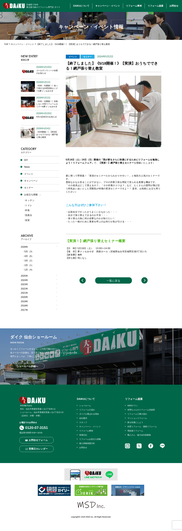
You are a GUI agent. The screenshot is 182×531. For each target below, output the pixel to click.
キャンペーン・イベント (107, 6)
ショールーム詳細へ (27, 366)
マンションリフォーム (137, 418)
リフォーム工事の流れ (137, 414)
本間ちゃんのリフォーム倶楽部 (141, 410)
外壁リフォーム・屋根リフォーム (142, 426)
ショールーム (85, 405)
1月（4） (29, 270)
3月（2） (29, 260)
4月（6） (29, 256)
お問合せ (173, 6)
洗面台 (28, 215)
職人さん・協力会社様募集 (139, 435)
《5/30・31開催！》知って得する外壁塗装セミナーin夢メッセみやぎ (47, 88)
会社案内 (83, 418)
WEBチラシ (132, 405)
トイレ (28, 205)
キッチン (29, 200)
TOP (6, 44)
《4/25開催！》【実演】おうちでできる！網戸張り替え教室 (47, 134)
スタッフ (83, 422)
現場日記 (83, 435)
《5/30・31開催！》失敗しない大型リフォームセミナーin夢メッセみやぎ (47, 104)
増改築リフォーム (135, 431)
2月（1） (29, 265)
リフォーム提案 (155, 6)
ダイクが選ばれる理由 (89, 414)
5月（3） (29, 251)
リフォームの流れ (87, 410)
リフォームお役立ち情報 (90, 439)
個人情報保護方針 (87, 443)
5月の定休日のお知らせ (46, 117)
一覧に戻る (114, 280)
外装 (27, 210)
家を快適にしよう (135, 422)
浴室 (27, 220)
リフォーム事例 (134, 6)
